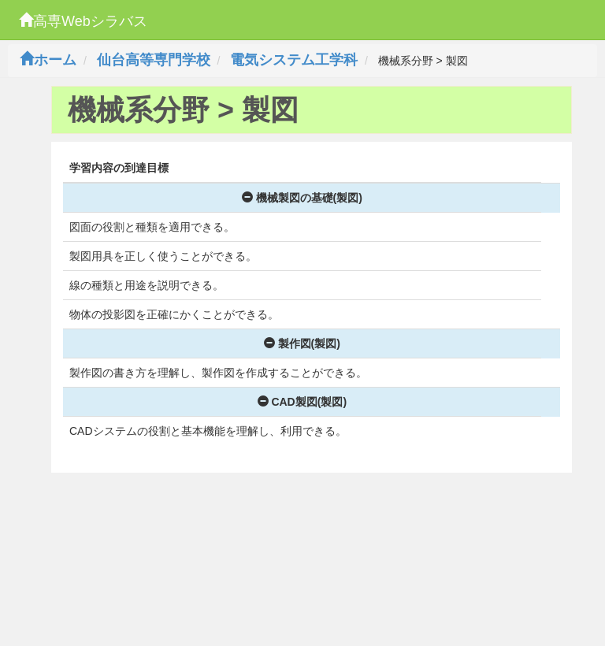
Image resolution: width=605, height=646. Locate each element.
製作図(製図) (302, 343)
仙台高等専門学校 (153, 60)
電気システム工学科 (294, 60)
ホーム (48, 60)
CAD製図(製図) (302, 401)
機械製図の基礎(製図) (302, 197)
